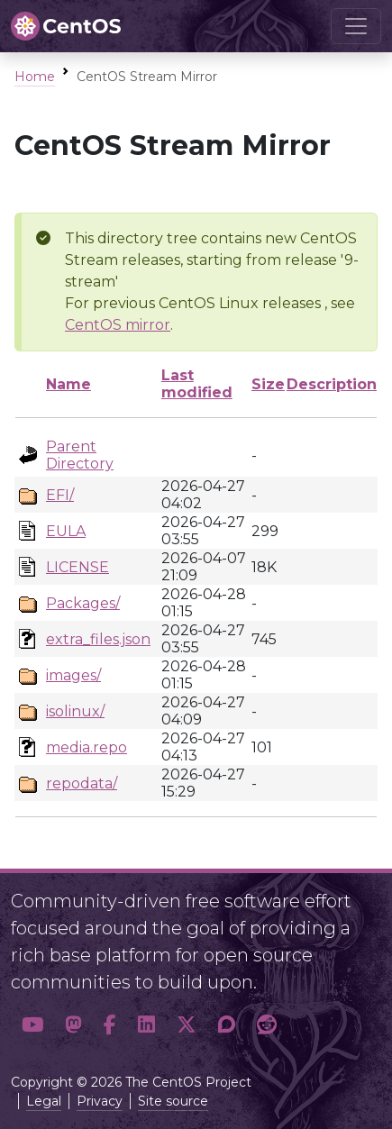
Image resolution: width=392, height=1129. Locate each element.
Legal (43, 1101)
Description (332, 384)
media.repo (86, 747)
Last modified (196, 384)
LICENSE (77, 567)
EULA (66, 531)
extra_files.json (98, 639)
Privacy (100, 1101)
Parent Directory (80, 455)
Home (34, 76)
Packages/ (83, 603)
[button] (32, 1025)
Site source (173, 1101)
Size (268, 384)
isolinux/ (75, 711)
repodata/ (81, 783)
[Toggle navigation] (356, 26)
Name (68, 384)
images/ (73, 675)
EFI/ (60, 495)
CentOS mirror (117, 324)
